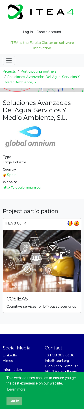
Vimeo (8, 360)
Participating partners (39, 71)
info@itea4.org (57, 360)
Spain (12, 174)
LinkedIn (10, 355)
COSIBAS (17, 299)
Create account (49, 31)
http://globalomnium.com (23, 187)
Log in (28, 31)
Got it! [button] (14, 401)
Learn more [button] (16, 389)
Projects (9, 71)
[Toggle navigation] (9, 60)
